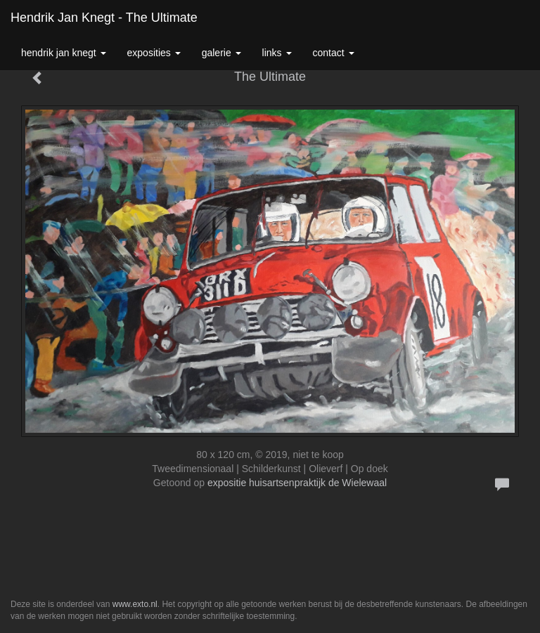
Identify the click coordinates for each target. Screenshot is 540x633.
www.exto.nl (135, 604)
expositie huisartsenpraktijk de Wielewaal (297, 482)
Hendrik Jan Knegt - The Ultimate (104, 18)
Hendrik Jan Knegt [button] (63, 52)
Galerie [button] (221, 52)
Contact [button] (333, 52)
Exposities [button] (154, 52)
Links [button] (277, 52)
